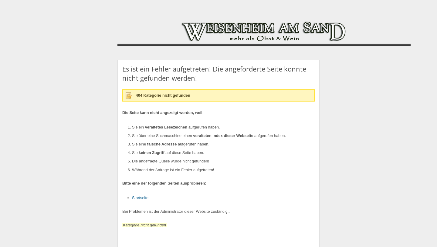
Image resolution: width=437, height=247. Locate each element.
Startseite (140, 197)
